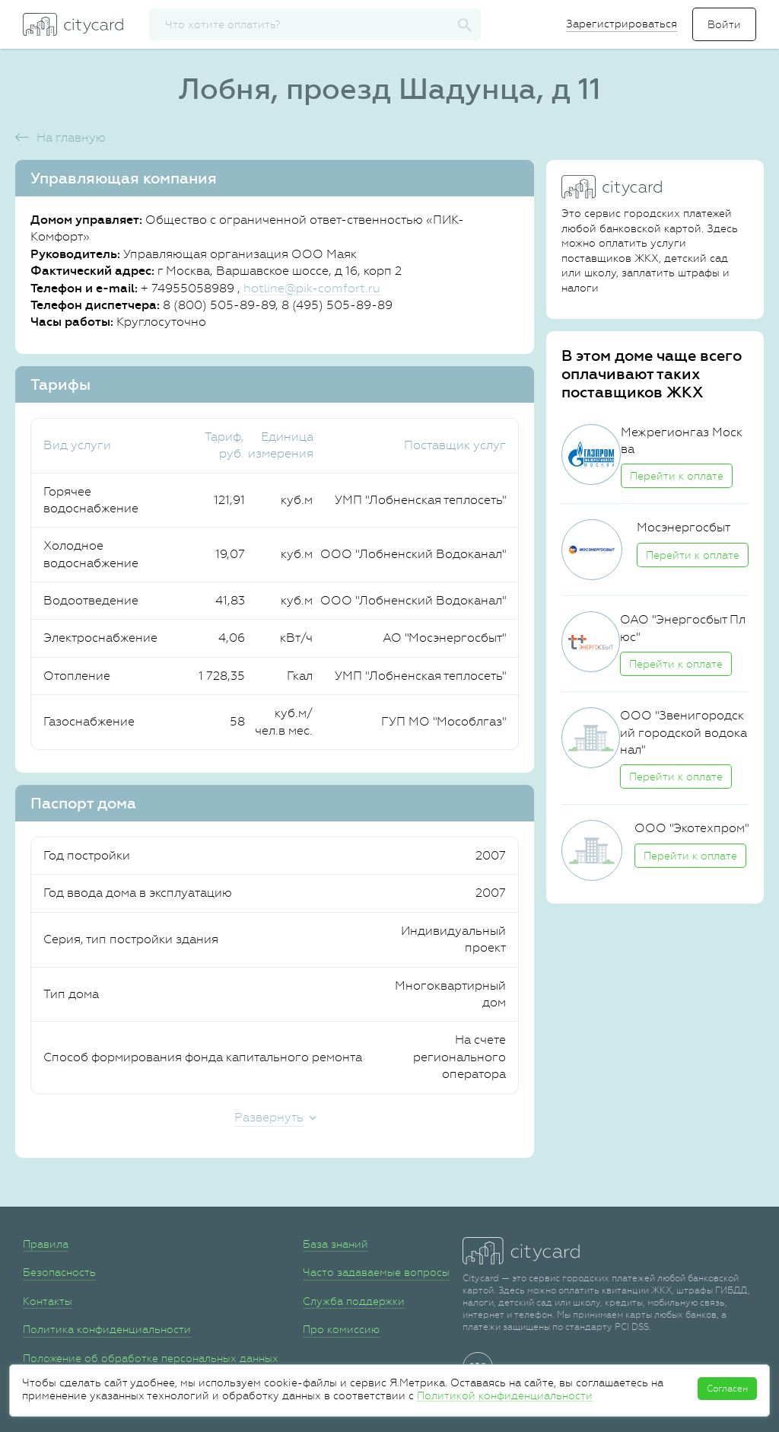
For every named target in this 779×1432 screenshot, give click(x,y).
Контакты (47, 1301)
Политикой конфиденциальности (505, 1395)
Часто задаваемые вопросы (376, 1272)
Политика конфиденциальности (107, 1329)
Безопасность (59, 1272)
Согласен (727, 1388)
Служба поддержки (354, 1301)
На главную (71, 137)
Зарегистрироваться (621, 24)
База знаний (335, 1244)
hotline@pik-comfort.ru (311, 288)
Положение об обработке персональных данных (150, 1358)
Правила (45, 1244)
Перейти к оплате (676, 476)
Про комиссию (341, 1329)
